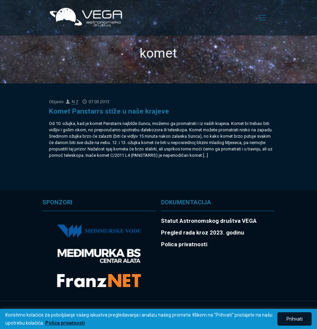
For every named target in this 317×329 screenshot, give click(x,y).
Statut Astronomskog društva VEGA (209, 220)
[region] (158, 319)
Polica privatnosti (65, 323)
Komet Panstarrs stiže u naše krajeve (109, 111)
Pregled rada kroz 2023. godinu (202, 232)
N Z (75, 101)
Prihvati (294, 319)
